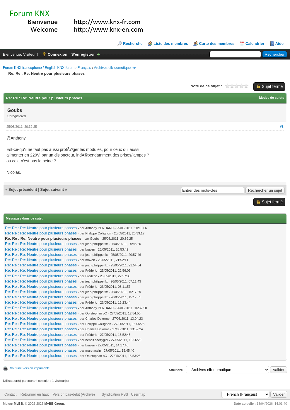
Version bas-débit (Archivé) (74, 394)
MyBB (18, 403)
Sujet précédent (22, 189)
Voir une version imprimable (30, 368)
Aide (279, 43)
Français (84, 68)
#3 (282, 126)
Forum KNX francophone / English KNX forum (38, 68)
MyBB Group (54, 403)
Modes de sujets (271, 97)
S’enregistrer (83, 54)
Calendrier (254, 43)
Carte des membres (217, 43)
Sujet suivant (52, 189)
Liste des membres (170, 43)
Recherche (132, 43)
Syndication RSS (115, 394)
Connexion (57, 54)
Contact (10, 394)
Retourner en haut (35, 394)
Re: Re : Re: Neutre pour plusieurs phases (41, 228)
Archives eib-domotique (112, 68)
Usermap (138, 394)
